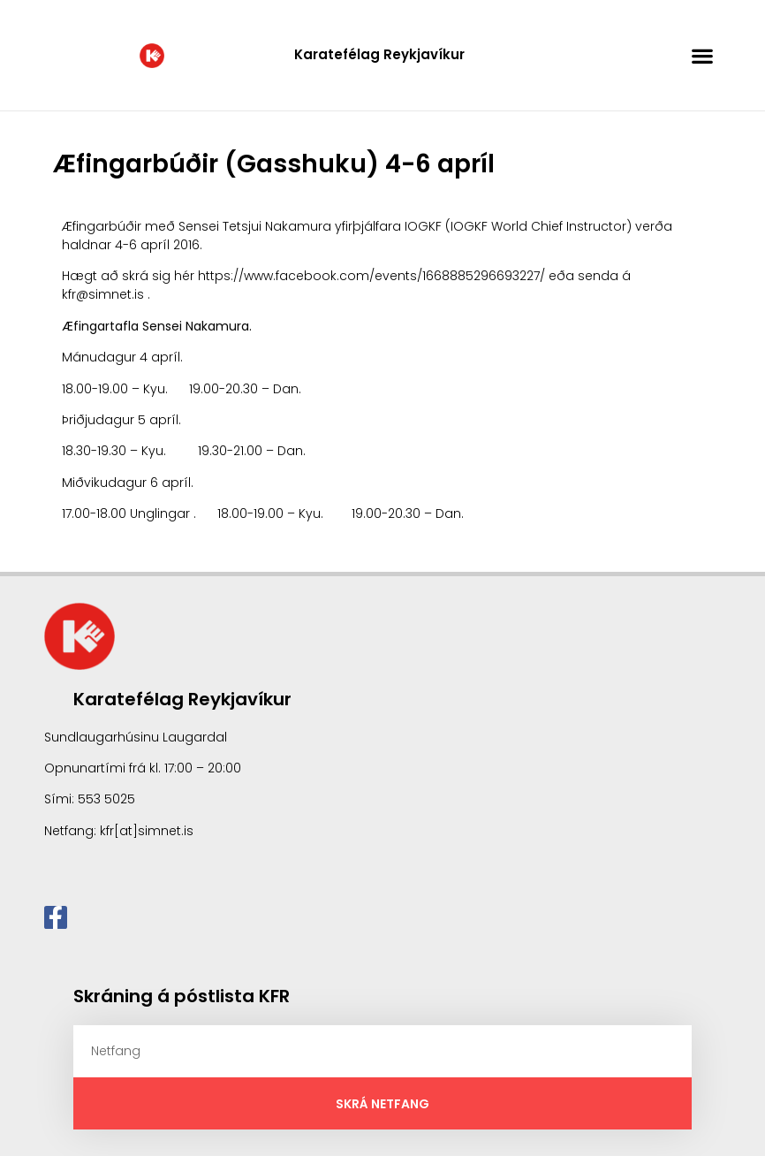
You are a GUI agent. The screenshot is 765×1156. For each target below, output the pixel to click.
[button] (702, 55)
